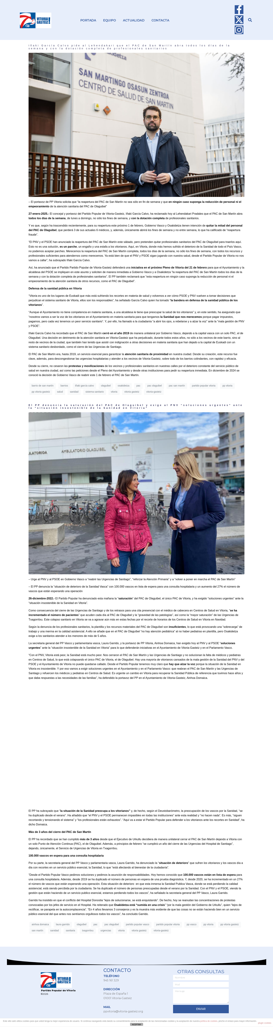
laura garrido (63, 924)
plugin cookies (264, 1023)
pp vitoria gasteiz (41, 391)
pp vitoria (227, 385)
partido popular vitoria (204, 385)
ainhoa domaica (40, 924)
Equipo (109, 20)
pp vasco (191, 924)
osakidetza (123, 385)
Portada (88, 20)
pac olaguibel (154, 385)
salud (60, 391)
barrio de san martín (42, 385)
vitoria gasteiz (131, 391)
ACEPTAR (136, 1025)
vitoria (114, 391)
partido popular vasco (137, 924)
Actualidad (133, 20)
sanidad (74, 391)
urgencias (105, 930)
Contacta (160, 20)
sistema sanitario (94, 391)
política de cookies (208, 1021)
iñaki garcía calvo (84, 385)
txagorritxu (87, 930)
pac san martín (177, 385)
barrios (64, 385)
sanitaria (70, 930)
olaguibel (106, 385)
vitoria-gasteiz (153, 391)
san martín (37, 930)
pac (138, 385)
